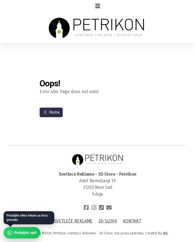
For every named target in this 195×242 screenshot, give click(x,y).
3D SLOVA (107, 221)
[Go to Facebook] (86, 207)
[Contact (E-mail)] (109, 207)
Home (51, 112)
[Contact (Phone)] (101, 207)
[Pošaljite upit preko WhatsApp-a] (22, 232)
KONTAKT (132, 221)
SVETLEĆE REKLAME (73, 221)
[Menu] (97, 6)
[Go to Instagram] (94, 207)
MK (165, 233)
